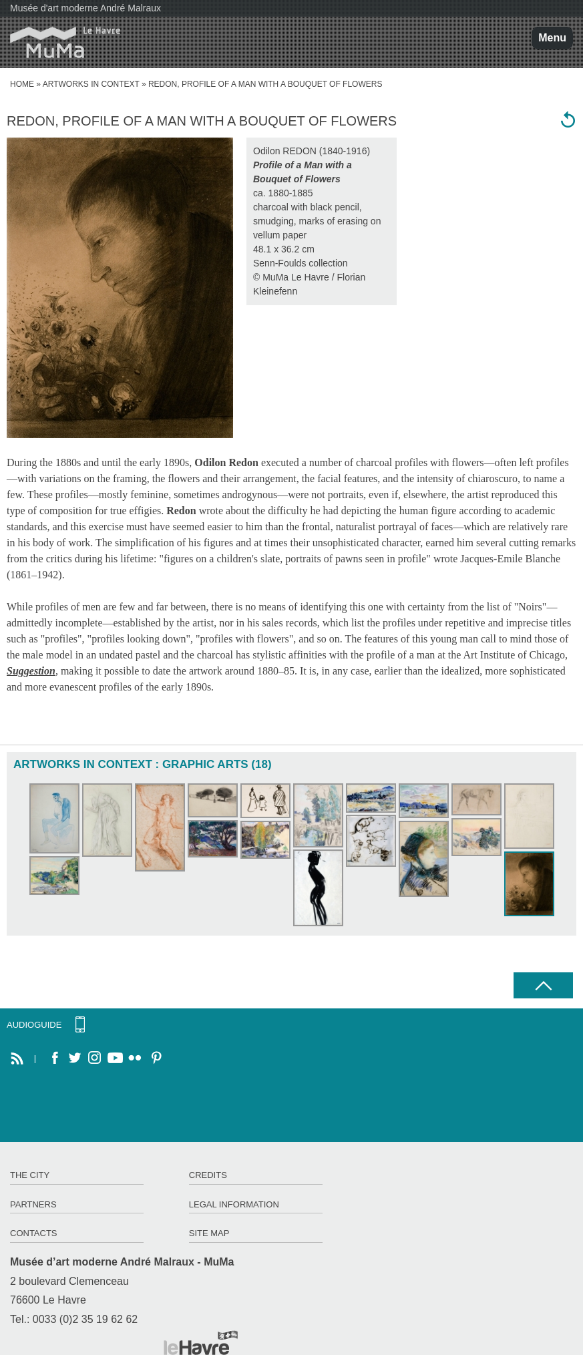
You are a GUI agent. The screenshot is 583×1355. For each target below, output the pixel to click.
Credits (208, 1175)
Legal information (234, 1204)
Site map (209, 1233)
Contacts (33, 1233)
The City (29, 1175)
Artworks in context (91, 84)
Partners (33, 1204)
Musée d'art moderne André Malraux (85, 8)
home (22, 84)
